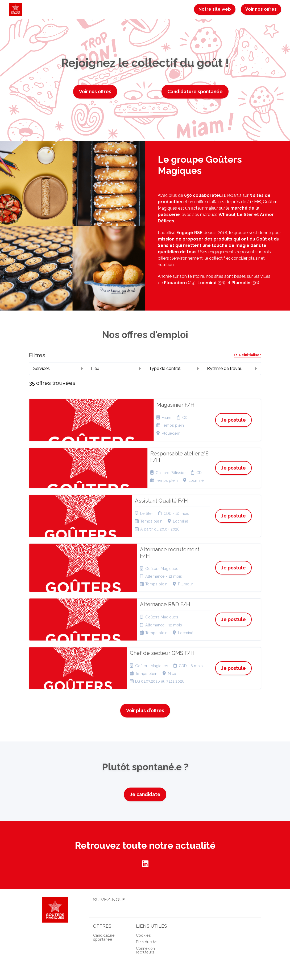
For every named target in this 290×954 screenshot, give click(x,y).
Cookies (143, 868)
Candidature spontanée (195, 91)
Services (58, 368)
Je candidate (145, 727)
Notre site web (214, 9)
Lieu (116, 368)
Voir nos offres (261, 9)
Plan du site (146, 874)
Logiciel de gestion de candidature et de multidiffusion (145, 944)
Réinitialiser (247, 355)
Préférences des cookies (147, 893)
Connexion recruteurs (145, 883)
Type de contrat (174, 368)
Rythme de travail (232, 368)
